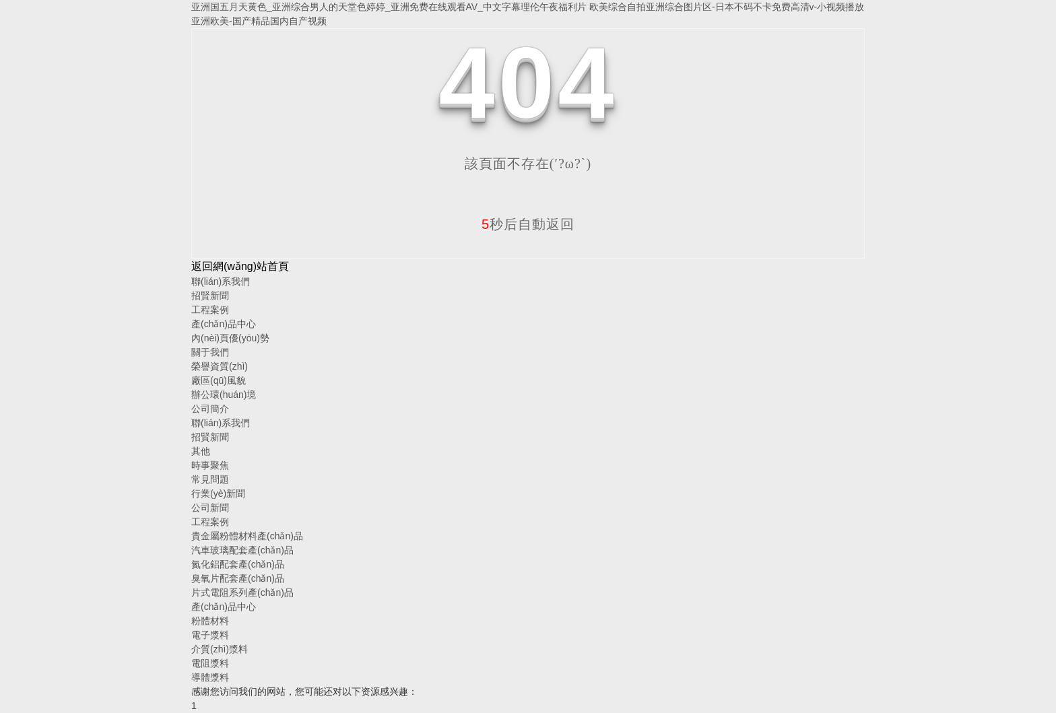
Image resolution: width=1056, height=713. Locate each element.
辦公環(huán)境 (223, 394)
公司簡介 (210, 408)
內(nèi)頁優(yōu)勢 (230, 338)
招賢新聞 (210, 295)
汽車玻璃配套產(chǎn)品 (242, 550)
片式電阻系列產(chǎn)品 (242, 592)
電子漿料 (210, 635)
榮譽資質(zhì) (219, 366)
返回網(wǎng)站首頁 (240, 266)
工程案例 (210, 309)
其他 (200, 451)
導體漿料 (210, 677)
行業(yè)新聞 (218, 493)
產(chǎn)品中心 (223, 323)
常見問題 (210, 479)
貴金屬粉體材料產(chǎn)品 (247, 536)
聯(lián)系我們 (220, 281)
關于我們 (210, 352)
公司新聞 (210, 507)
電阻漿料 (210, 663)
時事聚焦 (210, 465)
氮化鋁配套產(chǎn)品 (237, 564)
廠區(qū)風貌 (218, 380)
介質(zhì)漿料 (219, 649)
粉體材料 (210, 620)
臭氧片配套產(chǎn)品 (237, 578)
